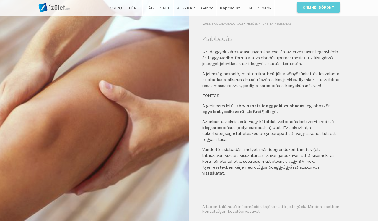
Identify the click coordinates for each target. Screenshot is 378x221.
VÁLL (165, 8)
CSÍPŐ (116, 8)
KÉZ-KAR (186, 8)
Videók (264, 8)
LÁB (150, 8)
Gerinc (207, 8)
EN (249, 8)
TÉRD (133, 8)
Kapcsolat (230, 8)
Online (318, 7)
